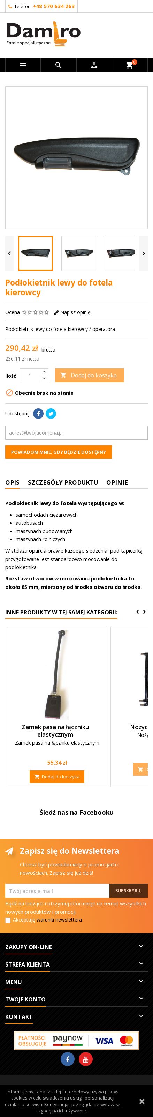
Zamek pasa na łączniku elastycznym (55, 731)
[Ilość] (30, 375)
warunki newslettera (59, 919)
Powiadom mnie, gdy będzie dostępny (58, 452)
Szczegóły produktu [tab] (63, 483)
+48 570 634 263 (54, 5)
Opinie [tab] (117, 483)
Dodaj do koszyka (88, 375)
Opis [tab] (12, 483)
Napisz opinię (75, 312)
